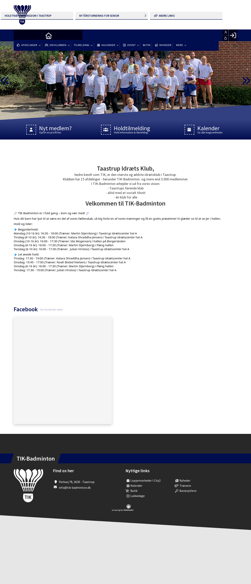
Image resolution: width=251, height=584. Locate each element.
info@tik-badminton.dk (75, 487)
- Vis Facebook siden (51, 309)
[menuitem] (19, 35)
